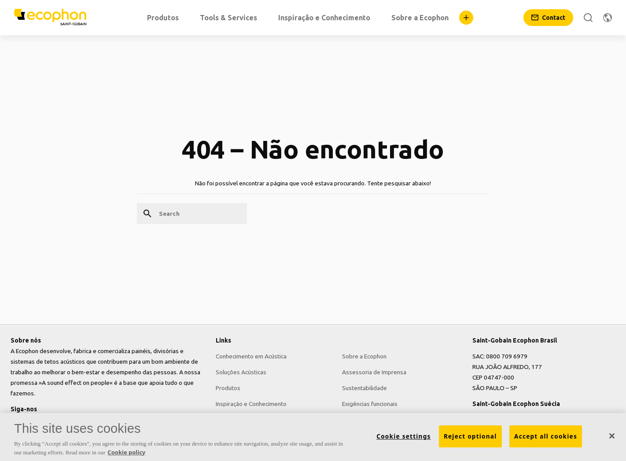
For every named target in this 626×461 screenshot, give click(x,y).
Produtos (228, 387)
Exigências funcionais (370, 403)
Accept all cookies (545, 437)
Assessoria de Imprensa (374, 372)
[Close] (612, 436)
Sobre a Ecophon (364, 356)
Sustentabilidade (364, 387)
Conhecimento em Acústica (251, 356)
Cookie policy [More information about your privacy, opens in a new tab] (126, 453)
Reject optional (470, 437)
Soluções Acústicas (241, 372)
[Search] (588, 17)
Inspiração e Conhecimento (251, 403)
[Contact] (548, 17)
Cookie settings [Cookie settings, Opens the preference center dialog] (403, 437)
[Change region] (607, 17)
